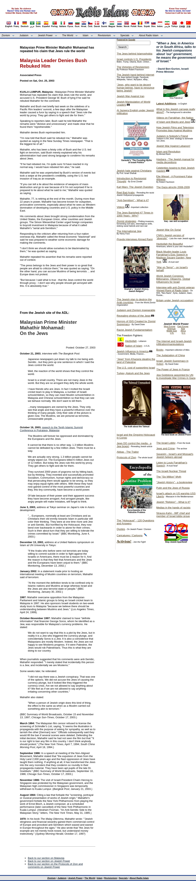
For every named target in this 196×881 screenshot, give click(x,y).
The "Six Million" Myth (168, 476)
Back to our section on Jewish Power (49, 861)
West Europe (169, 326)
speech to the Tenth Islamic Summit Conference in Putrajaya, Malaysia (51, 429)
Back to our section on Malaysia (46, 858)
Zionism (6, 35)
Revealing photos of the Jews (133, 315)
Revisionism (104, 35)
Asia (183, 329)
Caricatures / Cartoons (130, 535)
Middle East (172, 331)
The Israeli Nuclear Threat (171, 471)
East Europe (183, 326)
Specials (124, 35)
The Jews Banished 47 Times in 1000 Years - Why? (135, 214)
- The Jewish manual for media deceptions (175, 161)
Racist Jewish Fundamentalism (134, 329)
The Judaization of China (170, 355)
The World (67, 35)
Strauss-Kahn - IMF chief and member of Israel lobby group (173, 515)
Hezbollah (131, 341)
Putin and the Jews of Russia (173, 487)
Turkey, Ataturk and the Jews (133, 373)
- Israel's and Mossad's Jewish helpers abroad (174, 456)
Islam (85, 35)
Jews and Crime (165, 448)
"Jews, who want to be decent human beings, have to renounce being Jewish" (135, 87)
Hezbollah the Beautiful (169, 243)
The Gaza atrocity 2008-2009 (173, 187)
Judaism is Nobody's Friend (172, 136)
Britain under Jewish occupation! (174, 300)
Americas (171, 329)
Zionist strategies (126, 221)
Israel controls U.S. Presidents (134, 59)
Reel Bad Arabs (126, 192)
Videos (121, 207)
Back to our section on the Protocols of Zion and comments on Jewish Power (55, 865)
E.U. (183, 333)
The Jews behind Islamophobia (134, 53)
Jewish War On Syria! (168, 229)
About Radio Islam (148, 35)
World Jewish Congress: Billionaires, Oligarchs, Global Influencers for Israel (173, 278)
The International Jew (129, 231)
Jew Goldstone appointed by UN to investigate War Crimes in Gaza (175, 377)
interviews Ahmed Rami (135, 239)
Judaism (23, 35)
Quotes (121, 529)
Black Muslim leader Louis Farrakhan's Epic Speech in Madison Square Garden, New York (173, 256)
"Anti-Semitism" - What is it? (133, 200)
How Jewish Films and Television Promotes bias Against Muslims (175, 129)
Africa (183, 331)
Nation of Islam (133, 345)
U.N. (172, 333)
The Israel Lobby (166, 442)
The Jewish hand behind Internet (135, 74)
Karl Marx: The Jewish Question (135, 186)
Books (159, 349)
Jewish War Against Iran (130, 96)
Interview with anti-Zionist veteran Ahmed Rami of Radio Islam (175, 289)
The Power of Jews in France (173, 369)
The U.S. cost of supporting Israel (136, 367)
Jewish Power (45, 35)
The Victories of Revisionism (133, 66)
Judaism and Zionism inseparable (136, 310)
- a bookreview (174, 482)
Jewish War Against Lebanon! (173, 145)
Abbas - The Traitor (128, 451)
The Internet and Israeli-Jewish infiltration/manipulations (174, 343)
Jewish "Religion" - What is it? (173, 502)
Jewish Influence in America (132, 351)
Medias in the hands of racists (173, 507)
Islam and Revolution (168, 151)
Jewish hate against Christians (134, 170)
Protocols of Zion (126, 457)
